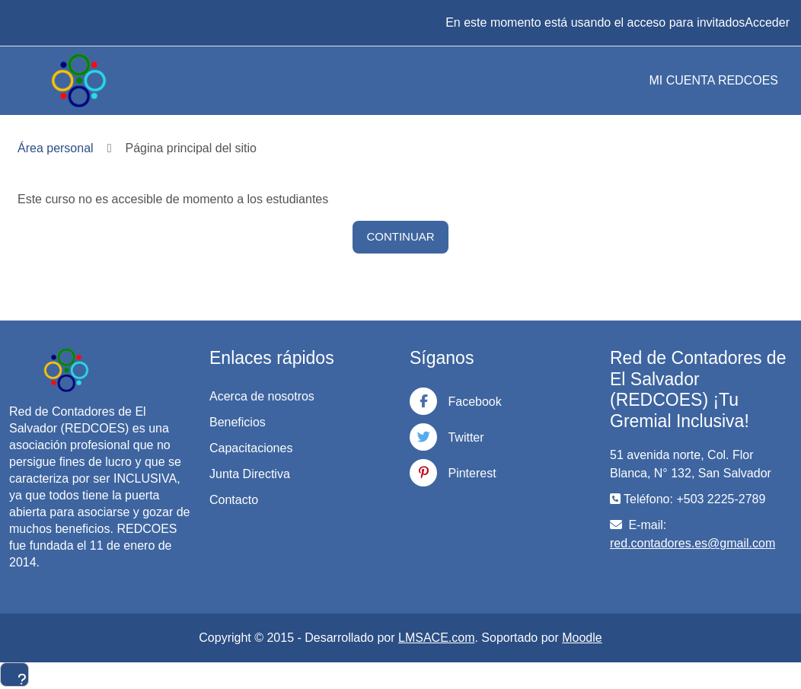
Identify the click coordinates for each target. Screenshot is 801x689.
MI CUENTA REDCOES (714, 80)
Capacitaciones (250, 448)
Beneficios (237, 422)
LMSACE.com (436, 637)
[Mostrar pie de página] (14, 674)
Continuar (400, 236)
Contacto (233, 499)
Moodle (582, 637)
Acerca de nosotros (261, 396)
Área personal (56, 148)
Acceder (767, 22)
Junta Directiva (249, 473)
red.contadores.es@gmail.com (692, 543)
